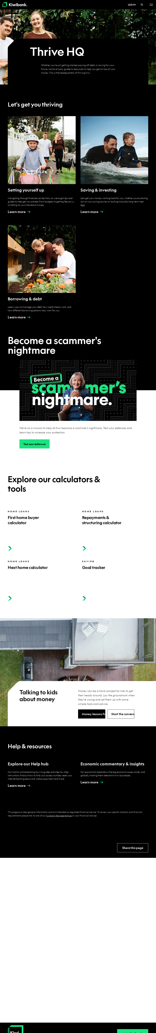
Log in (130, 4)
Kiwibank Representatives (59, 815)
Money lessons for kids (93, 714)
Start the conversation (122, 714)
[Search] (142, 4)
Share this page (132, 848)
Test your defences (34, 444)
